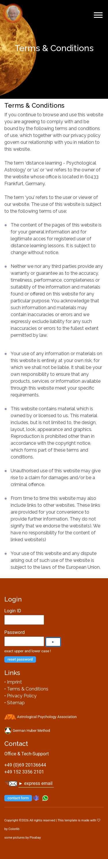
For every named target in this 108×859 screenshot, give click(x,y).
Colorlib (13, 829)
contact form (18, 798)
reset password (20, 659)
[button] (98, 14)
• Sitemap (14, 702)
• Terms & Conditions (26, 689)
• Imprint (13, 682)
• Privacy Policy (20, 696)
